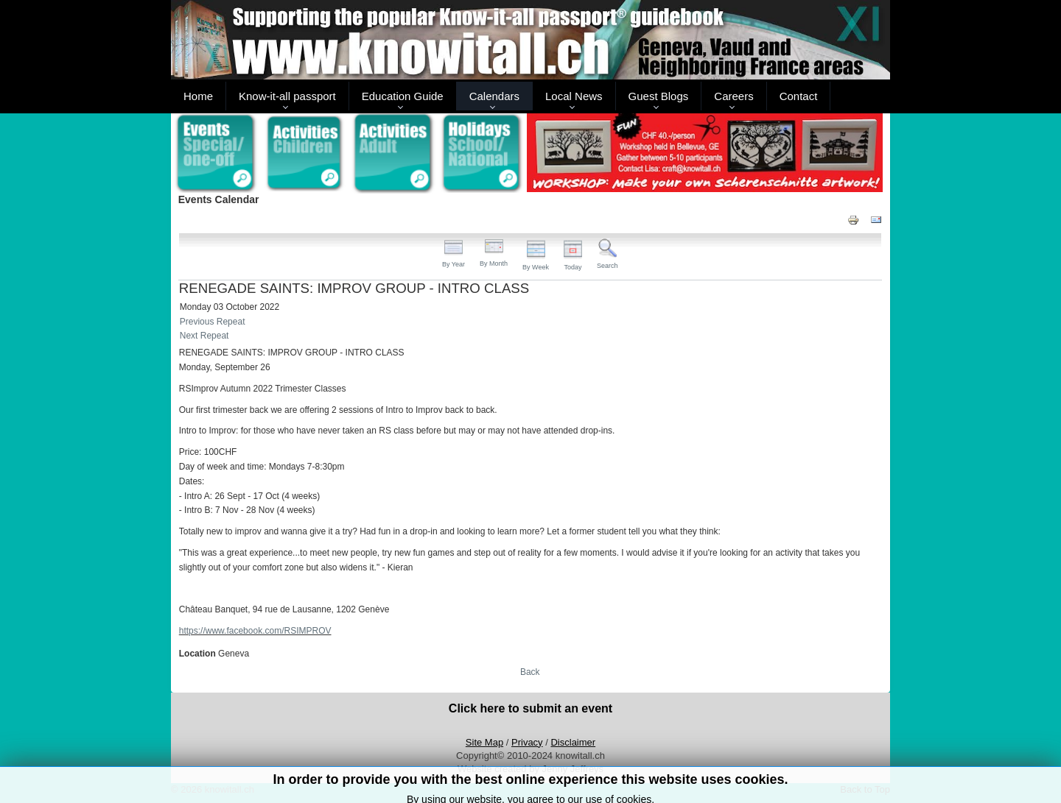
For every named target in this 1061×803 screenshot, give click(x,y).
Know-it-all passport (287, 96)
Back (530, 672)
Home (198, 96)
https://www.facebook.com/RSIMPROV (255, 631)
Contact (799, 96)
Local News (574, 96)
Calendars (494, 96)
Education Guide (403, 96)
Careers (733, 96)
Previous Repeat (212, 321)
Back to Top (865, 789)
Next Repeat (204, 335)
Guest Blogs (658, 96)
